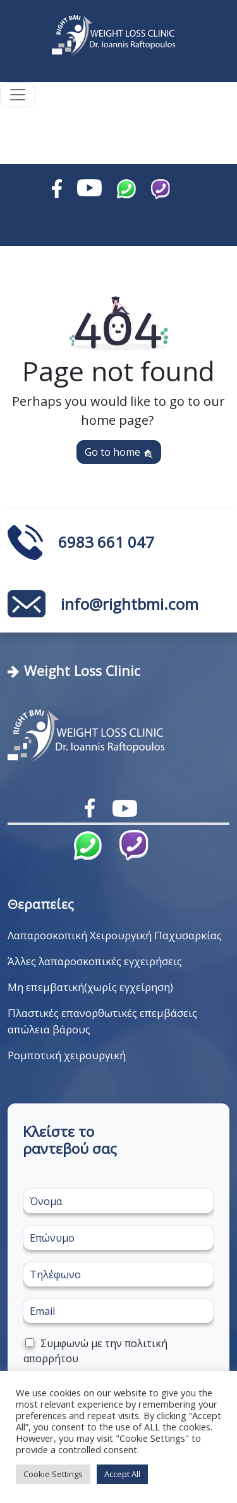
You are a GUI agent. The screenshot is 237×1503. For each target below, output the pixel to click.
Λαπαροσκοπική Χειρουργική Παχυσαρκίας (115, 935)
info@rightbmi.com (129, 603)
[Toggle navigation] (17, 94)
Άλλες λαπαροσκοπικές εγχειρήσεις (95, 961)
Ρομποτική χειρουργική (67, 1055)
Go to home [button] (119, 452)
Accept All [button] (122, 1474)
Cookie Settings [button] (53, 1474)
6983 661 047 (106, 542)
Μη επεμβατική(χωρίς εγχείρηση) (90, 987)
